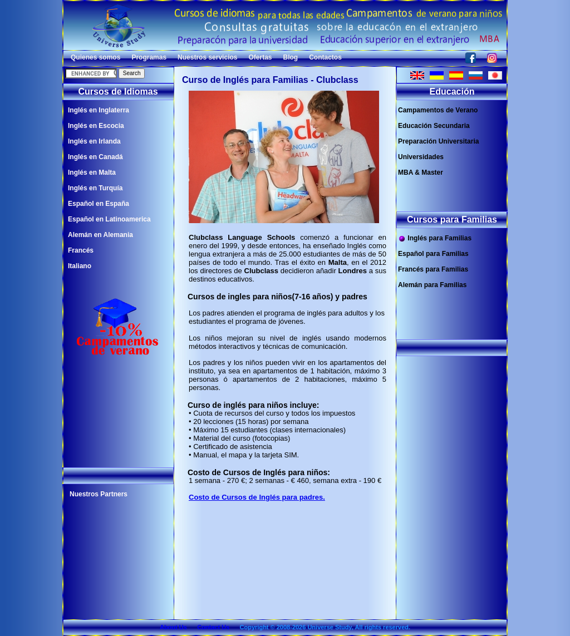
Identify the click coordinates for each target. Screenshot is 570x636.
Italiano (79, 266)
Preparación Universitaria (438, 141)
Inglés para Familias (434, 238)
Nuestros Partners (98, 494)
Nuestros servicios (207, 57)
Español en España (98, 204)
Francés (81, 250)
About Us (173, 627)
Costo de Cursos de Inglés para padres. (257, 497)
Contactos (325, 57)
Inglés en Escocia (96, 126)
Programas (148, 57)
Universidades (421, 157)
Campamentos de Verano (438, 110)
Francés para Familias (433, 269)
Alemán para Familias (432, 285)
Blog (290, 57)
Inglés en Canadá (95, 157)
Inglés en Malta (92, 172)
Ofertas (260, 57)
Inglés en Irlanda (94, 141)
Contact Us (213, 627)
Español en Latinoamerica (109, 219)
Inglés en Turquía (95, 188)
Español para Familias (433, 254)
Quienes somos (95, 57)
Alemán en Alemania (100, 235)
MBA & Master (420, 172)
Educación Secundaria (434, 126)
